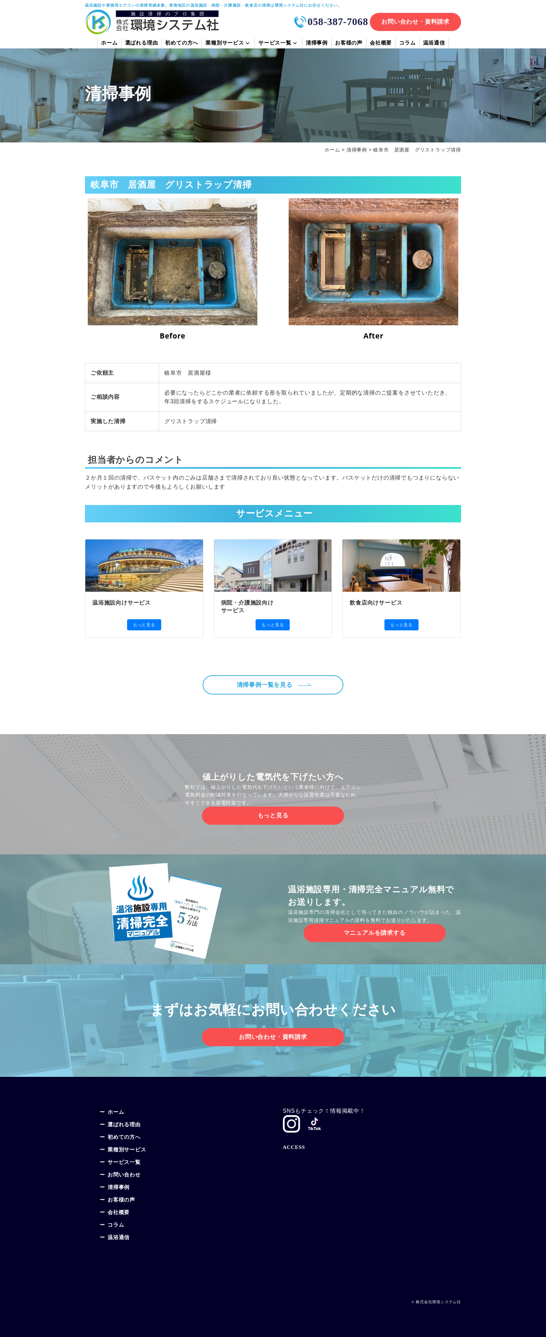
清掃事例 (317, 43)
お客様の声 (348, 43)
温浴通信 (434, 43)
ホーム (109, 43)
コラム (407, 43)
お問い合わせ (124, 1175)
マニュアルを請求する (375, 933)
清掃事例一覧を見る (267, 685)
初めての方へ (181, 43)
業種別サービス (224, 43)
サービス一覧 (274, 43)
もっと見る (144, 624)
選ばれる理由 (141, 43)
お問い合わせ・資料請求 (415, 21)
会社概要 (381, 43)
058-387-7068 (337, 21)
